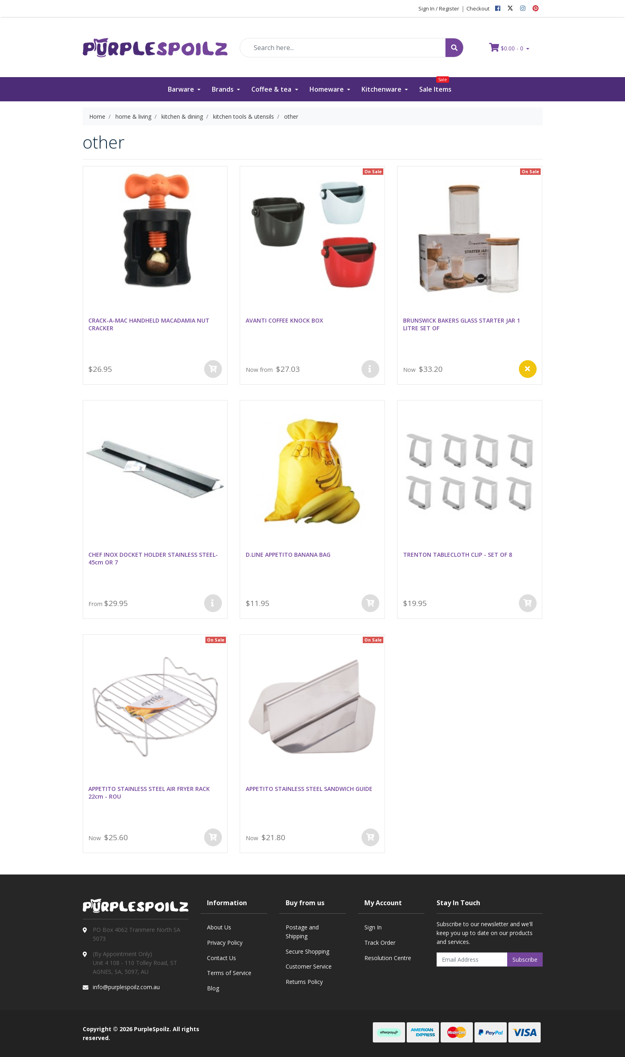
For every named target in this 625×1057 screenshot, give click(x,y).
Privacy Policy (224, 942)
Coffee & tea (272, 89)
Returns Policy (304, 982)
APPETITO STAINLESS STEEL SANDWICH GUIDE (309, 789)
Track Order (379, 942)
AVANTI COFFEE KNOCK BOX (284, 320)
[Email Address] (472, 959)
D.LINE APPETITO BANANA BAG (288, 554)
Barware (182, 89)
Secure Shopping (307, 951)
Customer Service (309, 966)
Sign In (373, 927)
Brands (223, 89)
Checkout (477, 8)
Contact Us (221, 958)
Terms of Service (229, 973)
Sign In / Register (438, 8)
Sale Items (435, 85)
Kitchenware (382, 89)
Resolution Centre (387, 958)
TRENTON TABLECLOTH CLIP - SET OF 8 (457, 554)
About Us (219, 927)
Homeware (327, 89)
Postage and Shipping (302, 931)
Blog (213, 988)
